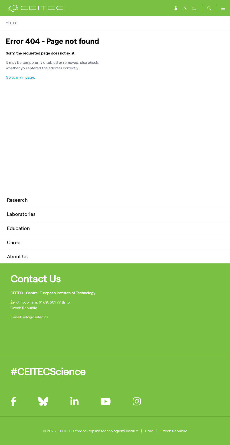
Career (14, 242)
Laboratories (21, 214)
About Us (17, 256)
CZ (194, 8)
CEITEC (11, 23)
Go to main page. (20, 77)
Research (17, 200)
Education (18, 228)
